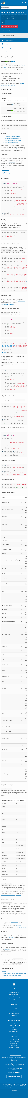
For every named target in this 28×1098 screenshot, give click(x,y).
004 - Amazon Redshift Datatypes (10, 142)
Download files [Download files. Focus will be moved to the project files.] (6, 52)
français (13, 1084)
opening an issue (9, 149)
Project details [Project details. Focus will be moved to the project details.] (5, 44)
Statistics (14, 1012)
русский (11, 1087)
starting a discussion (19, 149)
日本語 (18, 1084)
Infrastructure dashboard (13, 1010)
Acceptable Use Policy (13, 1047)
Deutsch (17, 1085)
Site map (14, 1069)
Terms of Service (13, 1040)
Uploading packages (13, 994)
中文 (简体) (22, 1085)
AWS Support (18, 925)
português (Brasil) (23, 1084)
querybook (4, 172)
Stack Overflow (14, 922)
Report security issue (14, 1041)
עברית (15, 1087)
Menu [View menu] (24, 2)
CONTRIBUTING (11, 937)
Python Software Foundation (17, 1065)
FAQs (14, 1000)
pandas (23, 66)
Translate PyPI (13, 1027)
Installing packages (13, 992)
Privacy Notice (13, 1045)
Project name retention (13, 998)
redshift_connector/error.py (7, 304)
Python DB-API (21, 301)
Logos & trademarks (14, 1014)
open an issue (12, 162)
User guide (13, 996)
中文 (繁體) (6, 1087)
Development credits (13, 1031)
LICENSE (4, 971)
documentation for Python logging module (11, 895)
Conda (3, 110)
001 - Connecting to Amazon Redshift (11, 136)
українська (8, 1085)
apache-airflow (5, 170)
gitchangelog (7, 949)
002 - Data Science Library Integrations (11, 138)
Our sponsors (14, 1015)
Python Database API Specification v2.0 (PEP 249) (14, 973)
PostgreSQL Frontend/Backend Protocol (11, 975)
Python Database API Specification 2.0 (12, 84)
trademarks (11, 1064)
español (9, 1084)
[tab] (14, 40)
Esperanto (20, 1087)
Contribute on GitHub (13, 1026)
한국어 (24, 1087)
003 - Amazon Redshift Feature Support (11, 140)
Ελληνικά (13, 1085)
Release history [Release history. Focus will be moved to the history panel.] (6, 48)
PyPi (3, 104)
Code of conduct (13, 1043)
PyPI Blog (13, 1008)
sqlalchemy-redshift (7, 174)
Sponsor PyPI (14, 1029)
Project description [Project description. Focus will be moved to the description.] (7, 40)
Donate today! (14, 1060)
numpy (4, 67)
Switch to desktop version (14, 1076)
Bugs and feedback (14, 1024)
